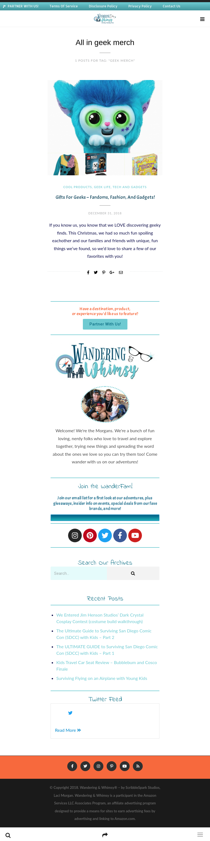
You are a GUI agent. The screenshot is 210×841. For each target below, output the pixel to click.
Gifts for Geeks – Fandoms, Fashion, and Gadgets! (105, 197)
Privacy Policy (140, 6)
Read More (68, 730)
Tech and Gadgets (130, 187)
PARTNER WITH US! (23, 6)
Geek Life (102, 187)
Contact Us (171, 6)
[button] (105, 324)
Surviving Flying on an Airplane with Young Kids (101, 678)
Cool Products (77, 187)
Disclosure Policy (103, 6)
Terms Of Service (63, 6)
